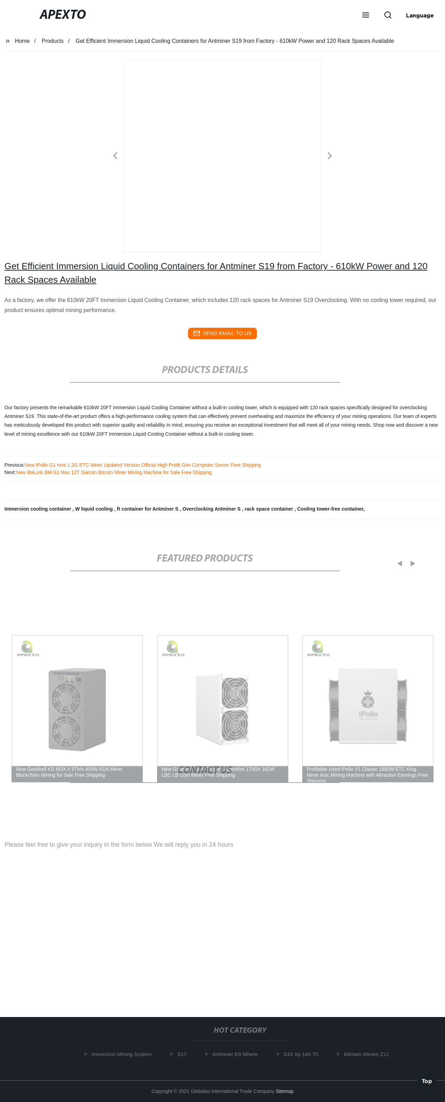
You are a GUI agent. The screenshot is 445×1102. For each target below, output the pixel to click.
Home (22, 41)
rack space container (270, 509)
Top (427, 1081)
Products (53, 41)
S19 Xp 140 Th (303, 1054)
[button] (365, 16)
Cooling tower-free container (330, 509)
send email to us (222, 333)
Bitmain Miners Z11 (368, 1054)
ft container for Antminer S (148, 509)
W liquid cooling (94, 509)
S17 (184, 1054)
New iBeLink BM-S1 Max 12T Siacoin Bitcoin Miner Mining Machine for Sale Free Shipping (113, 472)
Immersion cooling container (38, 509)
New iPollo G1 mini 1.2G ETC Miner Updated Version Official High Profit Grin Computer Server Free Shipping (143, 465)
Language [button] (420, 15)
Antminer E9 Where (237, 1054)
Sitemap (285, 1091)
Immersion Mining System (124, 1054)
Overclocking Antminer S (212, 509)
